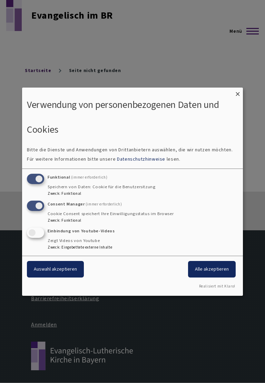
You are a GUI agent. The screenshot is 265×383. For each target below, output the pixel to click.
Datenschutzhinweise (141, 159)
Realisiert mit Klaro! (217, 286)
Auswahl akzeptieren (55, 269)
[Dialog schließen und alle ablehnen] (238, 91)
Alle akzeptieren (212, 269)
